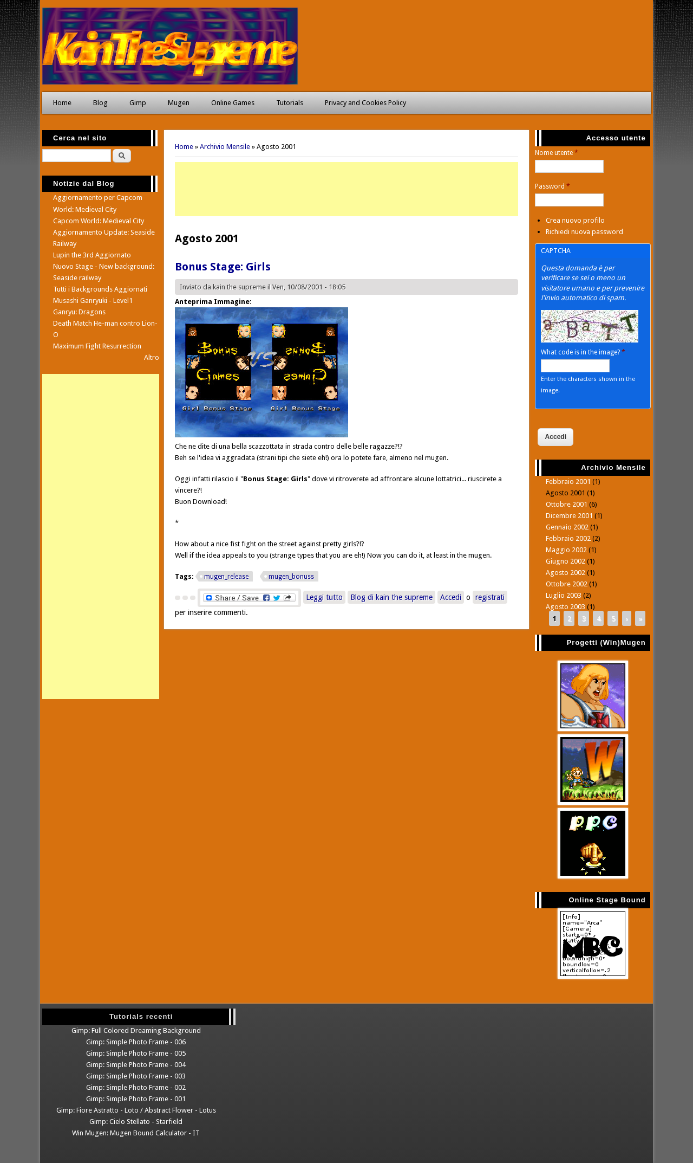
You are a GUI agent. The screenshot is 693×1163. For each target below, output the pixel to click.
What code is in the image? (583, 352)
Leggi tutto (325, 596)
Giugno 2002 (565, 561)
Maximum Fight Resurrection (97, 346)
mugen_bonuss (291, 576)
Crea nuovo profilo (575, 220)
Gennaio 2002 (567, 527)
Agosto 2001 (565, 493)
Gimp (137, 103)
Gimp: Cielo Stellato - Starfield (135, 1121)
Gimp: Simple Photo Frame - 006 (136, 1042)
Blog (100, 103)
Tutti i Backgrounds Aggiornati (100, 289)
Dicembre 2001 (569, 516)
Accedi (450, 597)
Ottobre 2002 (566, 584)
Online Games (232, 103)
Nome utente (556, 153)
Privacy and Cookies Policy (365, 103)
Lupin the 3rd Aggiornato (92, 255)
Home (62, 103)
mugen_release (226, 576)
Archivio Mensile (225, 147)
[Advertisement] (346, 189)
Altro (151, 357)
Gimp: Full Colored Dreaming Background (136, 1030)
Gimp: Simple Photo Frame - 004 (136, 1065)
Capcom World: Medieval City (98, 221)
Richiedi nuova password (584, 232)
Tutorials (289, 103)
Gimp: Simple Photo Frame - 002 (136, 1087)
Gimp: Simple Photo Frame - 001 (136, 1099)
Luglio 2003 (563, 595)
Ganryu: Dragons (79, 312)
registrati (490, 597)
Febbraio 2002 (568, 538)
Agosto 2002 (565, 572)
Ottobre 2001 (566, 504)
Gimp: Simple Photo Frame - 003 (136, 1076)
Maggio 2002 (566, 550)
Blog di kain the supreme (391, 597)
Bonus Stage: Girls (223, 266)
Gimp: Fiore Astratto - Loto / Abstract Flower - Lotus (136, 1110)
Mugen (178, 103)
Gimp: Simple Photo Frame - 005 (136, 1053)
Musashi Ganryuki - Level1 (93, 300)
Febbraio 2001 (568, 481)
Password (552, 186)
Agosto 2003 (565, 607)
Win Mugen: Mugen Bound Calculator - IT (136, 1133)
